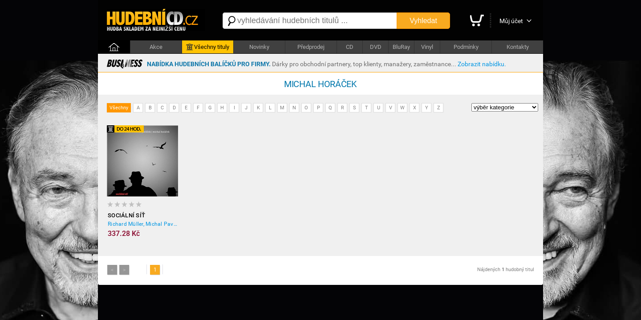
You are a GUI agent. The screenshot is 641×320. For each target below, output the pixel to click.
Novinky (259, 47)
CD (349, 47)
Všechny (119, 108)
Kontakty (518, 47)
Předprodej (311, 47)
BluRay (401, 47)
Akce (156, 47)
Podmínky (466, 47)
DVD (375, 47)
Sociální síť (126, 215)
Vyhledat (423, 20)
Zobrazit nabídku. (482, 64)
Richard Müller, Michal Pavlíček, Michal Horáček (143, 224)
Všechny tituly (207, 47)
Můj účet (511, 20)
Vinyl (427, 47)
